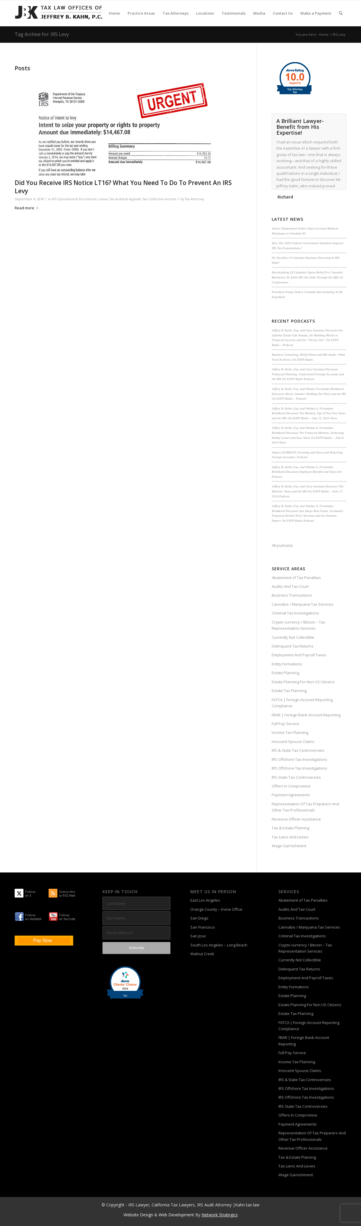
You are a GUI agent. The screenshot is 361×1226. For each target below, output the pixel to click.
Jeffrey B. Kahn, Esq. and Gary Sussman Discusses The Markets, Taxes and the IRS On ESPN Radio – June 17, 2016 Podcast (307, 491)
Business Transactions (292, 595)
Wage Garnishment (289, 845)
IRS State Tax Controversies (296, 777)
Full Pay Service (285, 723)
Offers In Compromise (291, 786)
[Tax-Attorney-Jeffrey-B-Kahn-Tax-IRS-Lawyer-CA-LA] (58, 13)
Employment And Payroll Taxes (299, 654)
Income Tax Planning (290, 732)
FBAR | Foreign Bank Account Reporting (306, 715)
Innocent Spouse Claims (293, 741)
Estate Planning (285, 672)
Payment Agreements (291, 794)
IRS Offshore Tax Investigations (299, 759)
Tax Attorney (194, 199)
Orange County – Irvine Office (216, 909)
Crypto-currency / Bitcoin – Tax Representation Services (298, 625)
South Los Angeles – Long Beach (218, 945)
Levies (103, 199)
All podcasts (282, 545)
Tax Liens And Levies (290, 837)
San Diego (199, 918)
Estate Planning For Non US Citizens (303, 681)
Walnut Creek (202, 953)
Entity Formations (287, 664)
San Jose (198, 936)
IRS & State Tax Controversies (298, 750)
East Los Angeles (205, 900)
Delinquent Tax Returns (293, 646)
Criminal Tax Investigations (295, 613)
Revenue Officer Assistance (296, 819)
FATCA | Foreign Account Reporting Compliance (302, 702)
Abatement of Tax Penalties (296, 577)
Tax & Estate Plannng (290, 828)
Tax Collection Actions (159, 199)
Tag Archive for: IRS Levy (42, 34)
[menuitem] (114, 13)
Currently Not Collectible (293, 637)
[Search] (340, 13)
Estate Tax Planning (289, 690)
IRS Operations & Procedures (74, 199)
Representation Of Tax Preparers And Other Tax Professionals (305, 807)
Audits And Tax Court (290, 586)
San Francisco (202, 927)
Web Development (176, 1215)
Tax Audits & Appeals (125, 199)
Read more (27, 207)
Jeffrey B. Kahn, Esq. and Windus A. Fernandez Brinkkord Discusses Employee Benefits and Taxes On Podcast (307, 471)
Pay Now (42, 940)
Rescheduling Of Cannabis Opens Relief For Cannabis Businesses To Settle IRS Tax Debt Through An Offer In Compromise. (307, 277)
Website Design (138, 1215)
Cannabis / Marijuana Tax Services (302, 604)
